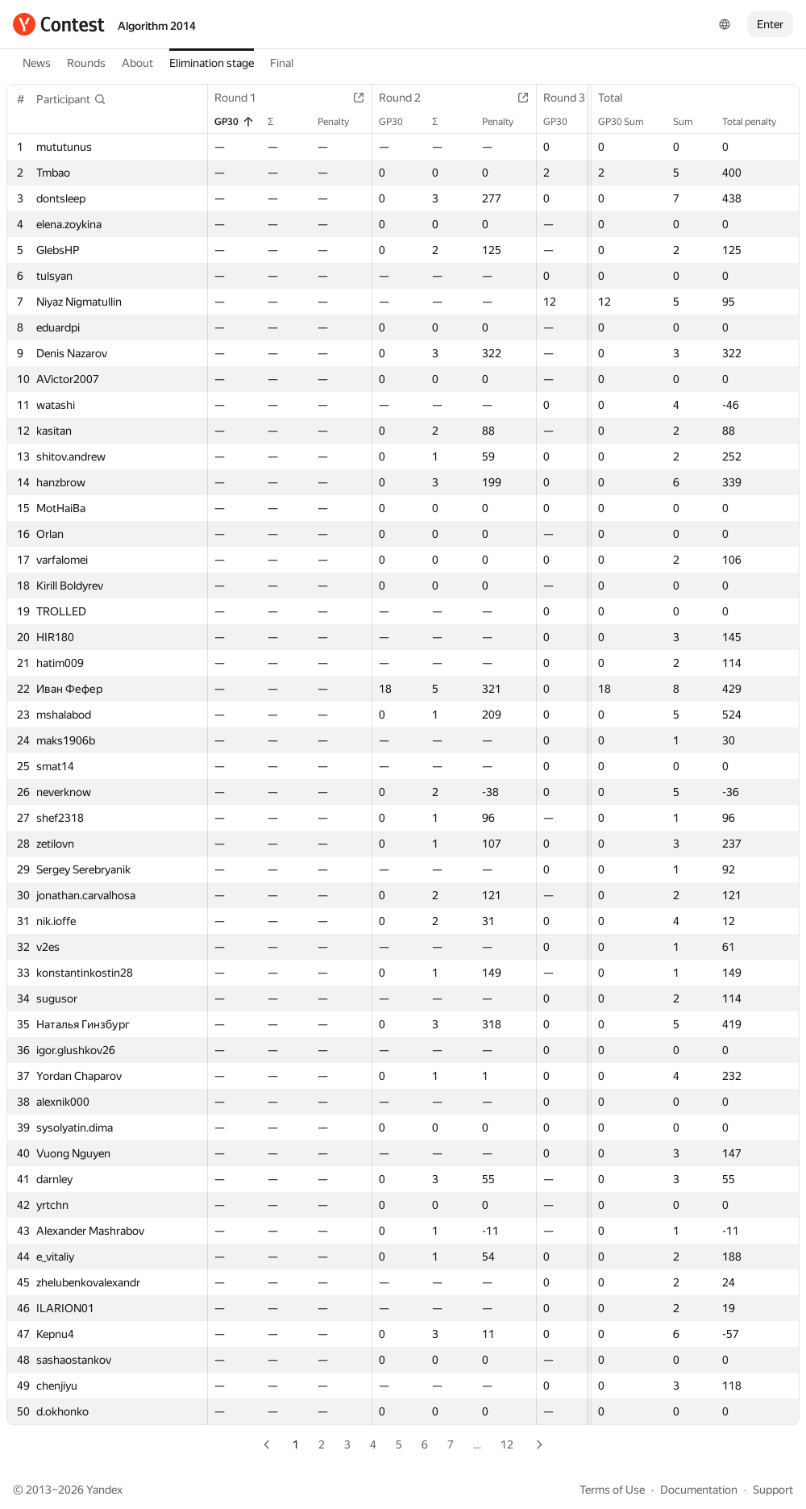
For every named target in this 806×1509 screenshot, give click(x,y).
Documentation (698, 1489)
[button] (71, 99)
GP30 (234, 121)
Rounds (86, 62)
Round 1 (243, 98)
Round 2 (408, 98)
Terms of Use (612, 1489)
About (137, 62)
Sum (691, 121)
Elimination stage (211, 62)
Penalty (341, 121)
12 (507, 1444)
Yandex (104, 1489)
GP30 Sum (629, 121)
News (37, 62)
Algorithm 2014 (157, 25)
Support (773, 1489)
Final (281, 62)
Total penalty (757, 121)
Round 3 (572, 98)
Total (618, 98)
